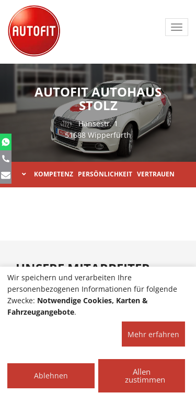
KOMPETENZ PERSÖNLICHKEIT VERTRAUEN (98, 174)
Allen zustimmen (145, 375)
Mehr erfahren (153, 334)
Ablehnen (51, 375)
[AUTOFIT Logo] (34, 31)
